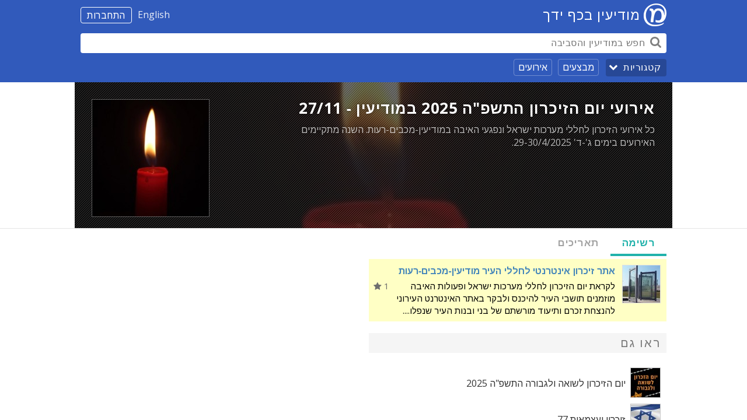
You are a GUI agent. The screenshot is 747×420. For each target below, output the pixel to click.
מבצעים (578, 67)
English (154, 14)
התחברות (106, 15)
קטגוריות (642, 67)
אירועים (532, 67)
